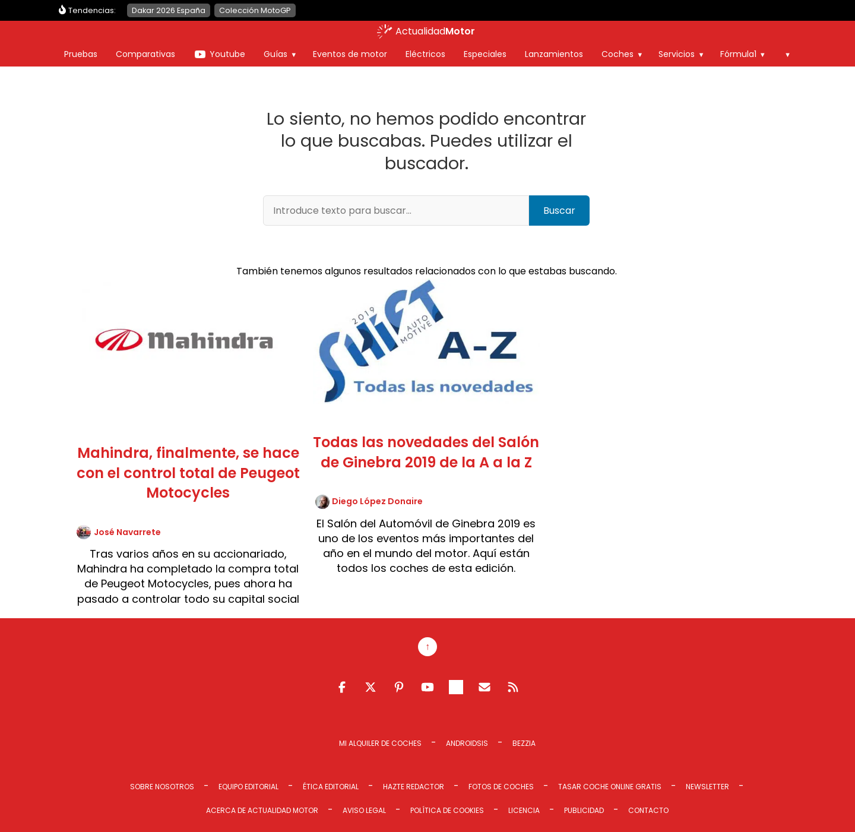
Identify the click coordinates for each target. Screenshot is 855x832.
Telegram (456, 687)
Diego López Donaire (377, 501)
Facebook (342, 687)
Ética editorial (331, 787)
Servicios (676, 54)
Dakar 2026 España (168, 10)
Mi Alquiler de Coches (380, 743)
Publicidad (584, 810)
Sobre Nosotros (162, 787)
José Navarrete (127, 532)
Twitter (370, 687)
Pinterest (399, 687)
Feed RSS (513, 687)
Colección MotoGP (255, 10)
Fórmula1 (738, 54)
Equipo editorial (248, 787)
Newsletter (707, 787)
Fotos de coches (501, 787)
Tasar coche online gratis (609, 787)
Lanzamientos (554, 54)
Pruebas (80, 54)
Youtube (227, 54)
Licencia (524, 810)
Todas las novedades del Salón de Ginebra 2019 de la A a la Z (426, 452)
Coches (617, 54)
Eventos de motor (350, 54)
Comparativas (145, 54)
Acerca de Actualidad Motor (262, 810)
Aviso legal (364, 810)
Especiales (485, 54)
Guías (275, 54)
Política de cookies (447, 810)
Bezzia (524, 743)
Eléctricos (425, 54)
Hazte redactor (413, 787)
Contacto (648, 810)
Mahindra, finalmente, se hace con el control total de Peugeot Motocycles (188, 472)
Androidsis (467, 743)
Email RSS (484, 687)
